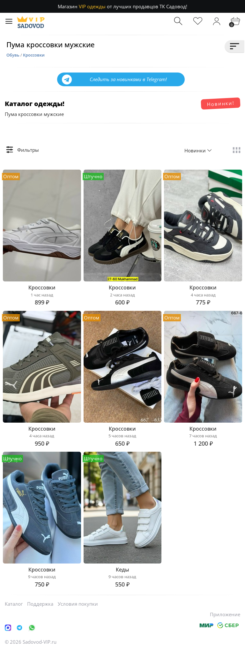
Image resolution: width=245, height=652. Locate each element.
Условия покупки (78, 604)
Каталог (14, 604)
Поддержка (40, 604)
